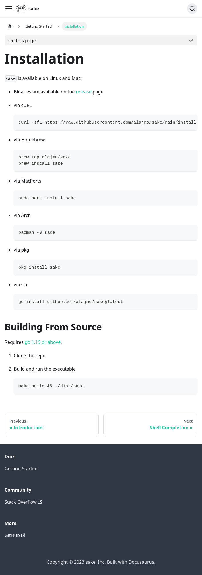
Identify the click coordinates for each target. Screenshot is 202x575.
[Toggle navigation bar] (9, 8)
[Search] (192, 8)
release (83, 92)
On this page (22, 40)
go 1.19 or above (43, 342)
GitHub (15, 535)
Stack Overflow (23, 502)
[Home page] (10, 26)
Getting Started (21, 468)
